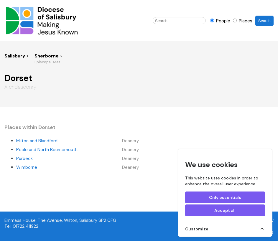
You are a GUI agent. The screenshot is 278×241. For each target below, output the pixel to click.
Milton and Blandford (36, 141)
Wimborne (26, 167)
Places (242, 21)
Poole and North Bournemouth (47, 150)
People (220, 21)
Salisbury (14, 56)
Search (264, 21)
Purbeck (24, 158)
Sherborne (47, 56)
